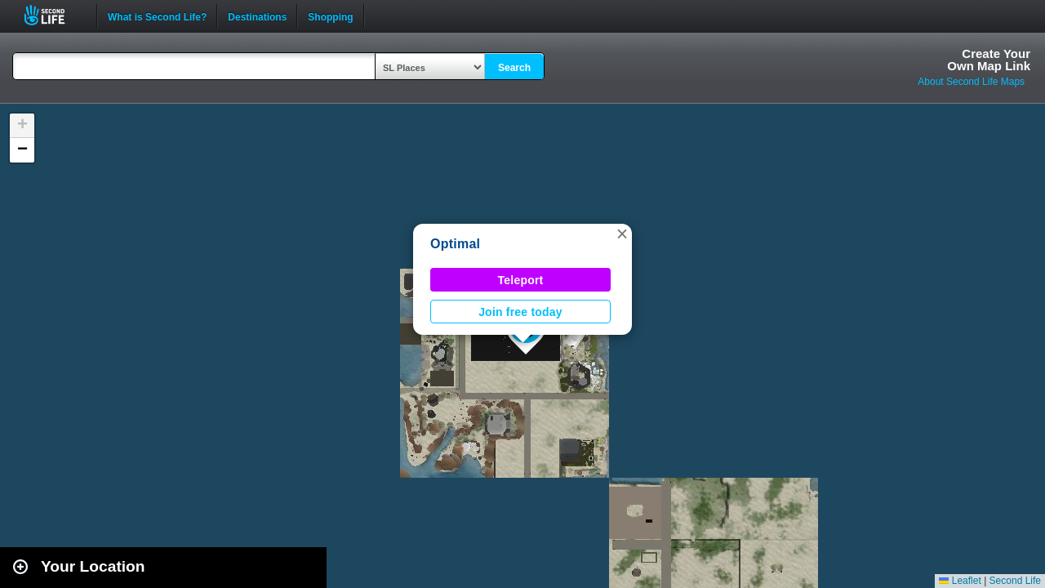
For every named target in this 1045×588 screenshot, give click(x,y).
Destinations (257, 15)
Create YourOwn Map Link (988, 60)
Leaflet (960, 580)
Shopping (330, 15)
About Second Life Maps (971, 81)
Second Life (53, 15)
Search (514, 68)
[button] (622, 233)
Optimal (455, 244)
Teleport (521, 280)
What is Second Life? (157, 15)
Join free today (520, 311)
